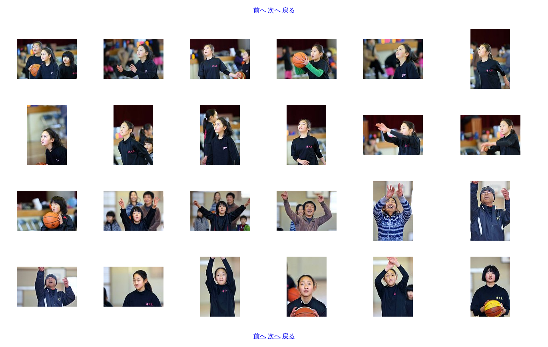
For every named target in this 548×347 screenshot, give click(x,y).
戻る (288, 10)
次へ (274, 10)
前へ (259, 10)
